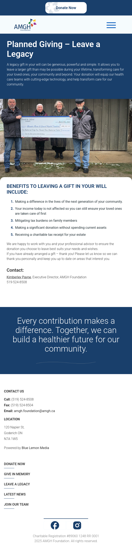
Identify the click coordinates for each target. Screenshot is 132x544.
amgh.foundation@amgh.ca (34, 411)
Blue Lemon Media (35, 448)
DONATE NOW (14, 464)
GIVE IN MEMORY (17, 474)
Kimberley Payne (19, 277)
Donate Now (66, 8)
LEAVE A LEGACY (17, 484)
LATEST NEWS (15, 494)
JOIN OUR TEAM (16, 504)
